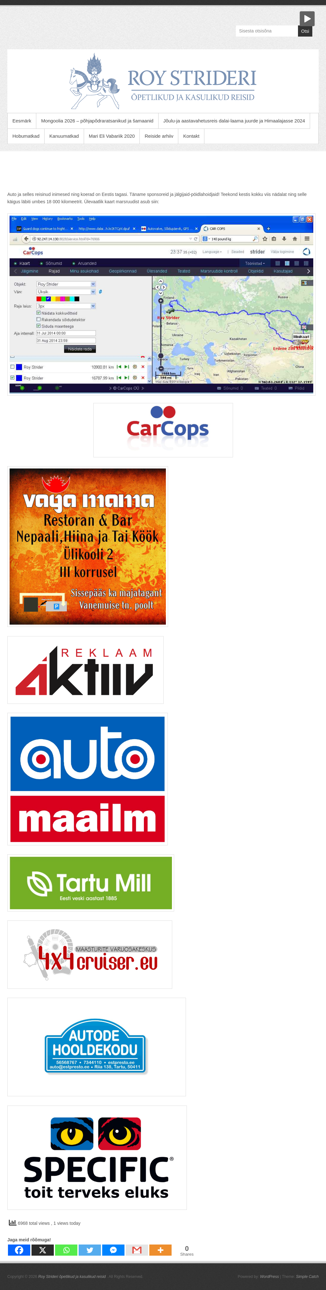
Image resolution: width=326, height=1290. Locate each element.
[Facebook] (19, 1250)
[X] (43, 1250)
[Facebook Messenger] (113, 1250)
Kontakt (191, 136)
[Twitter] (90, 1250)
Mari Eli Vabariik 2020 (112, 136)
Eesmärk (21, 120)
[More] (160, 1250)
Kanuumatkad (64, 136)
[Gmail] (137, 1250)
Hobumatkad (25, 136)
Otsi (305, 31)
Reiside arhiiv (159, 136)
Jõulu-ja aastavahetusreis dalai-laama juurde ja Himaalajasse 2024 (234, 120)
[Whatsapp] (66, 1250)
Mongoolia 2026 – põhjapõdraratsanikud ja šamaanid (97, 120)
